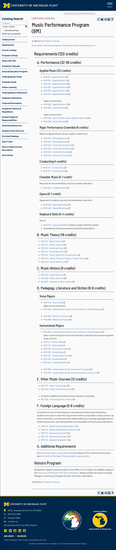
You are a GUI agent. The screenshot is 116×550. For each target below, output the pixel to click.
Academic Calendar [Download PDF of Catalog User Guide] (11, 66)
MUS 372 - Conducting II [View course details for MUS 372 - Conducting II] (54, 171)
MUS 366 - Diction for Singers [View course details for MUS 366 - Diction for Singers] (56, 316)
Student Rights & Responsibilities (10, 118)
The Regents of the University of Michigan (22, 540)
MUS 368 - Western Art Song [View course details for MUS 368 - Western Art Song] (56, 319)
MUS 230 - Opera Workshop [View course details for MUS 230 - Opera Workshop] (55, 204)
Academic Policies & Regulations (11, 110)
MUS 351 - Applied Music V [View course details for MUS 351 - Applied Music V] (55, 90)
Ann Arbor (9, 536)
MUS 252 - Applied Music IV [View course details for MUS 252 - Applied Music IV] (55, 87)
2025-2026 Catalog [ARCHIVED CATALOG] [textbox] (79, 13)
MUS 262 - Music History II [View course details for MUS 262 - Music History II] (52, 278)
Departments (8, 45)
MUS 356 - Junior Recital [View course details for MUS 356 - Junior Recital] (54, 107)
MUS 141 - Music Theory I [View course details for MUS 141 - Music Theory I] (51, 241)
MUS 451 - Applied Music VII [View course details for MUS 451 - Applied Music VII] (55, 94)
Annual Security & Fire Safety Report (20, 525)
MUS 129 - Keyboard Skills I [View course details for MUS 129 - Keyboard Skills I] (55, 362)
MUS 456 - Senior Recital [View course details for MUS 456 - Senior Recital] (54, 121)
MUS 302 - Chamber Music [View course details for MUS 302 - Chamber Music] (55, 188)
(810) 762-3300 (14, 514)
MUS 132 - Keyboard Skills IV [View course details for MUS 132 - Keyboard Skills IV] (55, 225)
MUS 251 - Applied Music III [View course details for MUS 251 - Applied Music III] (55, 83)
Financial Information (12, 103)
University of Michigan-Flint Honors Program (58, 472)
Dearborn (21, 536)
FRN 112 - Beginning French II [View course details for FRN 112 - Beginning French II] (54, 433)
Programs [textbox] (6, 23)
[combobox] (89, 13)
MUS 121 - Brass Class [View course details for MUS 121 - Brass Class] (53, 345)
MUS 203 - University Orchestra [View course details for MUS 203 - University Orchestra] (57, 145)
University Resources (12, 125)
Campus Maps (14, 517)
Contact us (13, 521)
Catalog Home (8, 39)
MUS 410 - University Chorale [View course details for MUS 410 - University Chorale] (56, 155)
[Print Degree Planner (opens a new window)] (98, 19)
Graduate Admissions (12, 98)
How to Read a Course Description (12, 148)
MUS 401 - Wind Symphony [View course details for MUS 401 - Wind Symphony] (55, 141)
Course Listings (9, 50)
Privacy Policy (41, 540)
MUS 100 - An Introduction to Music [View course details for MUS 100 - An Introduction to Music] (56, 399)
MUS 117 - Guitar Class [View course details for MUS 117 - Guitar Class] (53, 342)
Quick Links (7, 141)
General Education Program (14, 71)
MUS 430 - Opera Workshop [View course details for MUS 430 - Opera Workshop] (55, 208)
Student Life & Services (13, 130)
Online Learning (9, 87)
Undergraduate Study (12, 76)
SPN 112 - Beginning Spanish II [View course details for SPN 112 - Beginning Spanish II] (54, 440)
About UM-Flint (9, 60)
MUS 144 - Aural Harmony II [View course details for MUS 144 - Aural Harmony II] (53, 251)
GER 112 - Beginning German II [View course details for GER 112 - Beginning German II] (54, 436)
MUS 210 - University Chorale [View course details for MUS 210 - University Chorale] (56, 152)
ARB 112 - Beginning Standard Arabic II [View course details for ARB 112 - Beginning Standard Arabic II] (58, 426)
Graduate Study (9, 82)
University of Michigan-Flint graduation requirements (65, 456)
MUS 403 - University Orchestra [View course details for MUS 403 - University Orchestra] (57, 148)
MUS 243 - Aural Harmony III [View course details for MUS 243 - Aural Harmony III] (53, 261)
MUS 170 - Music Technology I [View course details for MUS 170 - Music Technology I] (54, 385)
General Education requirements (55, 453)
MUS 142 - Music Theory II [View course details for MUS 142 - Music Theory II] (52, 244)
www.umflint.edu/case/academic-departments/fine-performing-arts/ (63, 45)
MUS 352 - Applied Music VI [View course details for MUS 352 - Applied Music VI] (55, 104)
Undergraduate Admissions (14, 92)
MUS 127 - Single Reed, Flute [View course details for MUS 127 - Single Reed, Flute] (56, 355)
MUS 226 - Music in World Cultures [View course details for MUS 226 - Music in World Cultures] (56, 389)
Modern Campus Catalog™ (78, 543)
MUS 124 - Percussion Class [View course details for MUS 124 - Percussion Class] (55, 348)
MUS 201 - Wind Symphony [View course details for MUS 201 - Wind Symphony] (55, 138)
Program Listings (10, 55)
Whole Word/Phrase (12, 30)
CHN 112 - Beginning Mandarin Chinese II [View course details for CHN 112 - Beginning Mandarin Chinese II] (59, 429)
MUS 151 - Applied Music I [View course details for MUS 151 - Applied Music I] (54, 77)
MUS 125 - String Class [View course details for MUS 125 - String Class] (53, 352)
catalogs (34, 543)
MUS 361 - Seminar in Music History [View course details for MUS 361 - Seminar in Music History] (56, 281)
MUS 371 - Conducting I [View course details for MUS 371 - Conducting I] (53, 167)
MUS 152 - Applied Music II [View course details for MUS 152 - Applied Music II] (55, 80)
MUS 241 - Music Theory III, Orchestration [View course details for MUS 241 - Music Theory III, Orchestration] (59, 255)
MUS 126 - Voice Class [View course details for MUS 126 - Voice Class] (53, 302)
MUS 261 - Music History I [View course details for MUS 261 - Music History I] (52, 274)
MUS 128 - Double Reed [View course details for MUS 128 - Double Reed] (53, 359)
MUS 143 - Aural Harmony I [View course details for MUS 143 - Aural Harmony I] (52, 248)
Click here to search (11, 33)
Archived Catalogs (10, 136)
